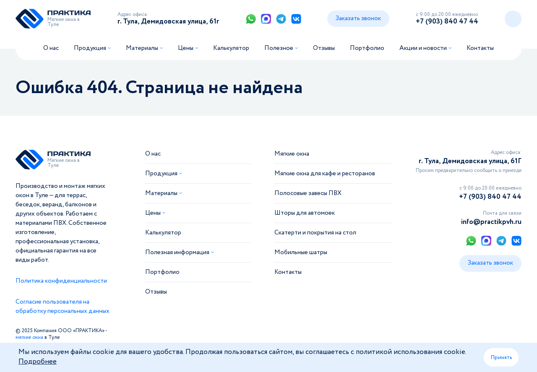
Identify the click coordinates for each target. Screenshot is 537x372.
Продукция (90, 48)
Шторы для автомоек (304, 213)
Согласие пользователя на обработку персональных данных (62, 306)
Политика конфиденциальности (61, 281)
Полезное (278, 48)
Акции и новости (423, 48)
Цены (185, 48)
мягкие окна (29, 337)
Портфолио (367, 48)
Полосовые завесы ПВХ (307, 193)
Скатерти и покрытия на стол (315, 232)
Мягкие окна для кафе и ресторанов (324, 173)
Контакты (480, 48)
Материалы (142, 48)
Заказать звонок (358, 18)
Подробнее (37, 361)
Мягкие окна (291, 154)
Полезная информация (177, 252)
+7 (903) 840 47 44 (447, 21)
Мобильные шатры (300, 252)
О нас (51, 48)
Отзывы (324, 48)
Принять (501, 357)
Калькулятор (231, 48)
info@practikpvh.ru (491, 222)
